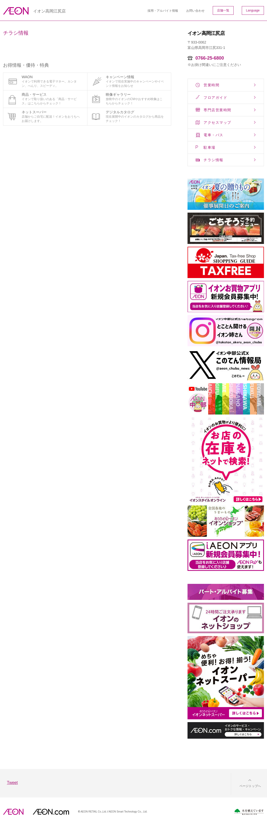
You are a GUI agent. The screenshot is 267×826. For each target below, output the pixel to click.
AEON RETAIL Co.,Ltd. (94, 811)
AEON (13, 812)
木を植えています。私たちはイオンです (249, 812)
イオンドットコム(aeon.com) (51, 812)
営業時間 (211, 85)
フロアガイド (215, 97)
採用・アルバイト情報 (163, 10)
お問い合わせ (195, 10)
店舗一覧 (223, 10)
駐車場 (210, 147)
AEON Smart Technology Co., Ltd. (128, 811)
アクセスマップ (217, 122)
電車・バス (213, 135)
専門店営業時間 (217, 110)
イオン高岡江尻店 (49, 11)
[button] (246, 783)
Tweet (12, 782)
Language (253, 10)
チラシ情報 (213, 160)
